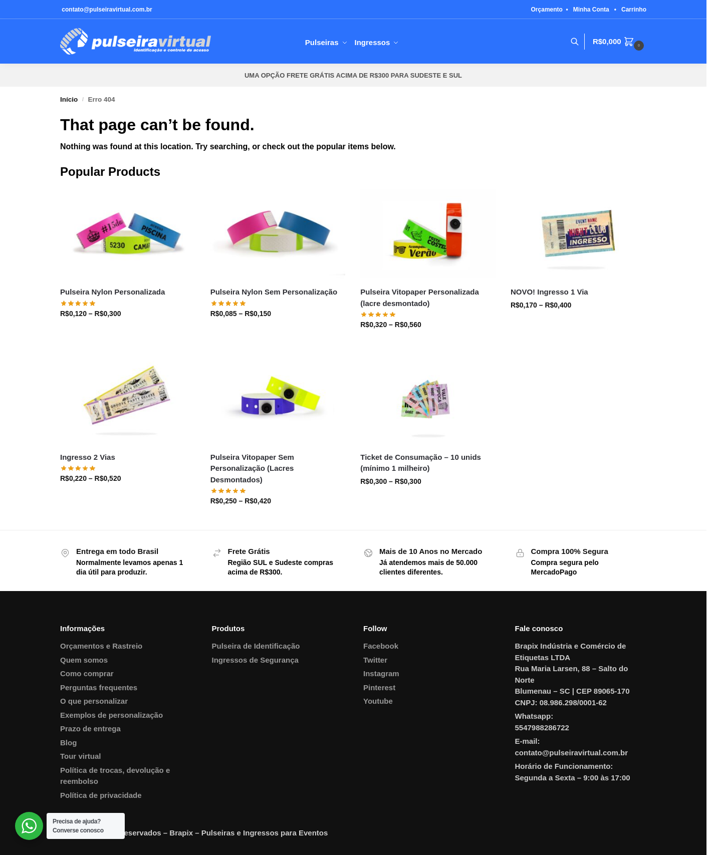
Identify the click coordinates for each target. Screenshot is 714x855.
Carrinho (633, 9)
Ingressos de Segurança (255, 660)
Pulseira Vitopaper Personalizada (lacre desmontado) (419, 298)
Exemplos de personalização (111, 715)
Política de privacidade (101, 795)
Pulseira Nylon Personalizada (112, 292)
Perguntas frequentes (98, 687)
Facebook (380, 646)
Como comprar (87, 673)
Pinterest (379, 687)
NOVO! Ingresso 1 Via (549, 292)
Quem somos (84, 660)
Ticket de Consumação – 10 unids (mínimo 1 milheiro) (420, 463)
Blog (68, 742)
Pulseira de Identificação (256, 646)
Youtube (378, 701)
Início (69, 99)
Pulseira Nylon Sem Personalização (273, 292)
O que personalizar (94, 701)
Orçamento (547, 9)
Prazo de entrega (90, 728)
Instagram (381, 673)
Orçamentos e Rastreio (101, 646)
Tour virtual (80, 756)
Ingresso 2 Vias (87, 457)
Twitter (375, 660)
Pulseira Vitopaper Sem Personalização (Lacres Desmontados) (252, 468)
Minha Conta (591, 9)
